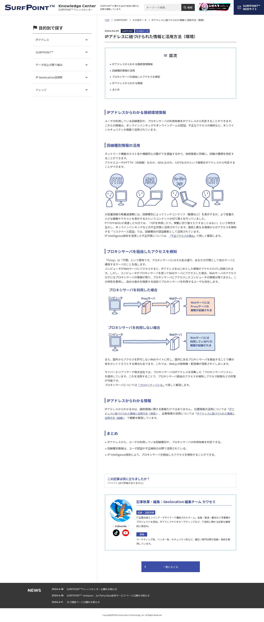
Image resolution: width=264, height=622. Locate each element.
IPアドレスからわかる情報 (128, 83)
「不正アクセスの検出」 (183, 236)
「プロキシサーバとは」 (152, 385)
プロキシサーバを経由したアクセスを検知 (137, 77)
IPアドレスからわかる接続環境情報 (133, 64)
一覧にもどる (170, 567)
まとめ (116, 89)
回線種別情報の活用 (124, 70)
